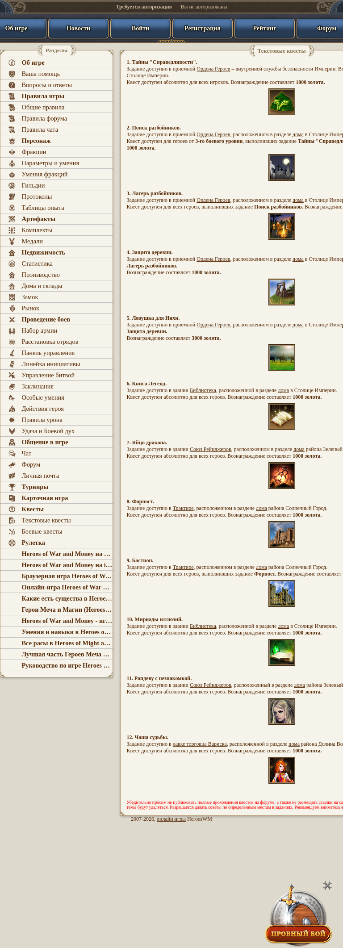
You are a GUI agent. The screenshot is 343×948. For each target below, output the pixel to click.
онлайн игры (171, 819)
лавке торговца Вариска (200, 744)
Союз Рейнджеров (210, 449)
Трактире (183, 508)
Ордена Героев (213, 69)
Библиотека (203, 390)
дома (298, 134)
